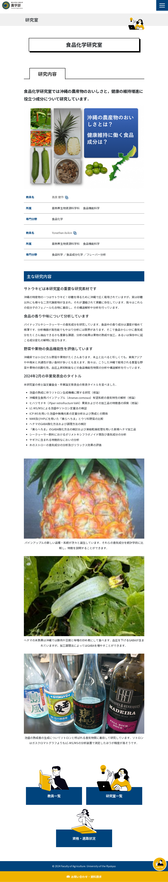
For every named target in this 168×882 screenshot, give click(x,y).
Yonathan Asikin (64, 233)
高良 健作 (60, 197)
